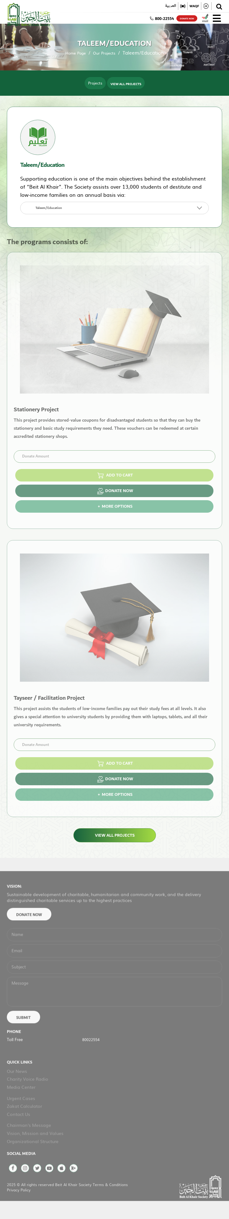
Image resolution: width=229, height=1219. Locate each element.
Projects (95, 83)
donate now (187, 19)
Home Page (75, 53)
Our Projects (104, 53)
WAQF (194, 6)
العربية (170, 6)
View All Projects (125, 84)
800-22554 (162, 19)
